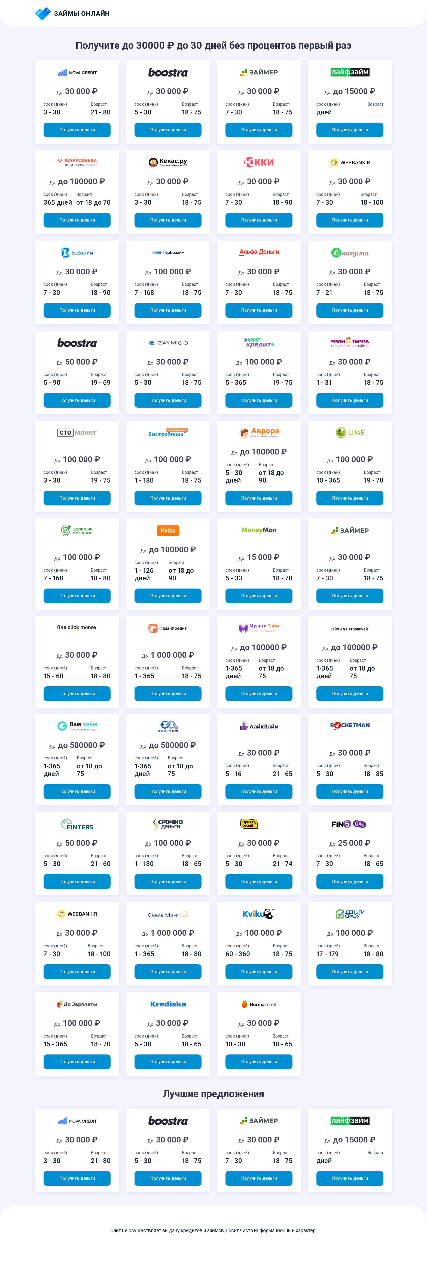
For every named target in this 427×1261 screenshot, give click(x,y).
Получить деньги (77, 129)
